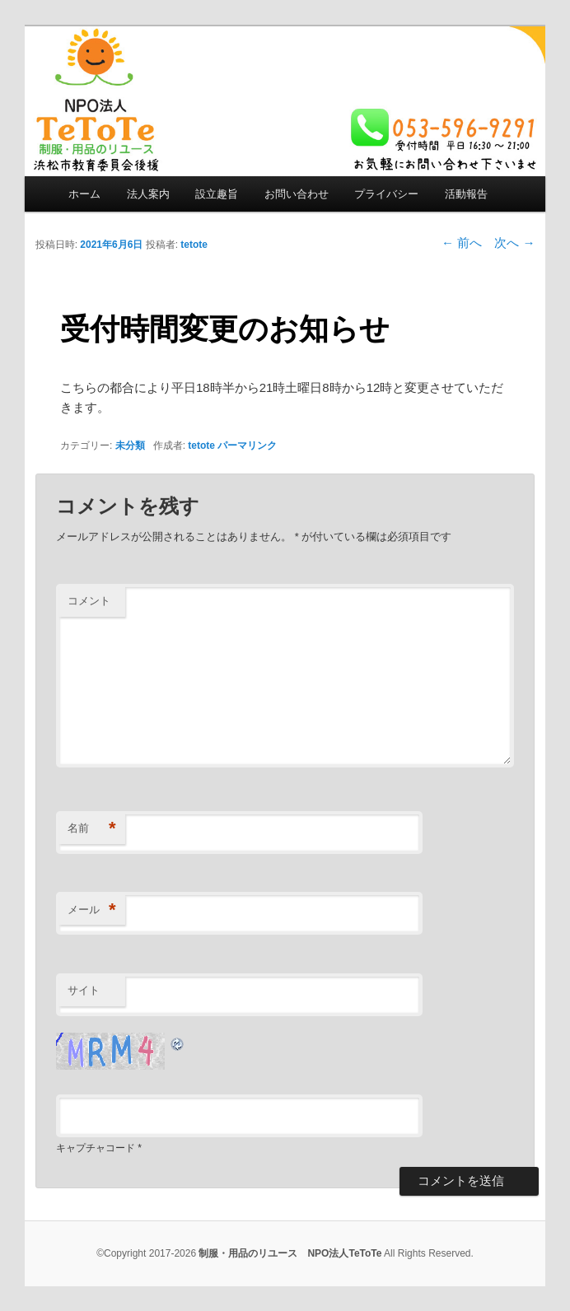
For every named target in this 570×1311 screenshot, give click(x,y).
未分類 (130, 445)
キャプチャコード (95, 1148)
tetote (194, 244)
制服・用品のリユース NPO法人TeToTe (290, 1253)
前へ (462, 243)
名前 (92, 829)
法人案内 (148, 194)
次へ (514, 243)
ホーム (84, 194)
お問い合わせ (296, 194)
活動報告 (466, 194)
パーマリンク (247, 445)
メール (92, 910)
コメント (89, 601)
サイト (84, 990)
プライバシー (386, 194)
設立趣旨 (216, 194)
